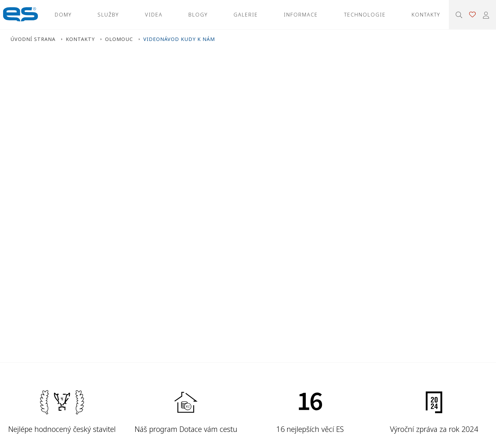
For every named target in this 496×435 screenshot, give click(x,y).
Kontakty (426, 14)
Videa (154, 14)
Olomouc (119, 39)
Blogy (198, 14)
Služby (108, 14)
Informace (301, 14)
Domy (63, 14)
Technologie (365, 14)
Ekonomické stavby (20, 14)
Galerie (246, 14)
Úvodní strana (32, 39)
